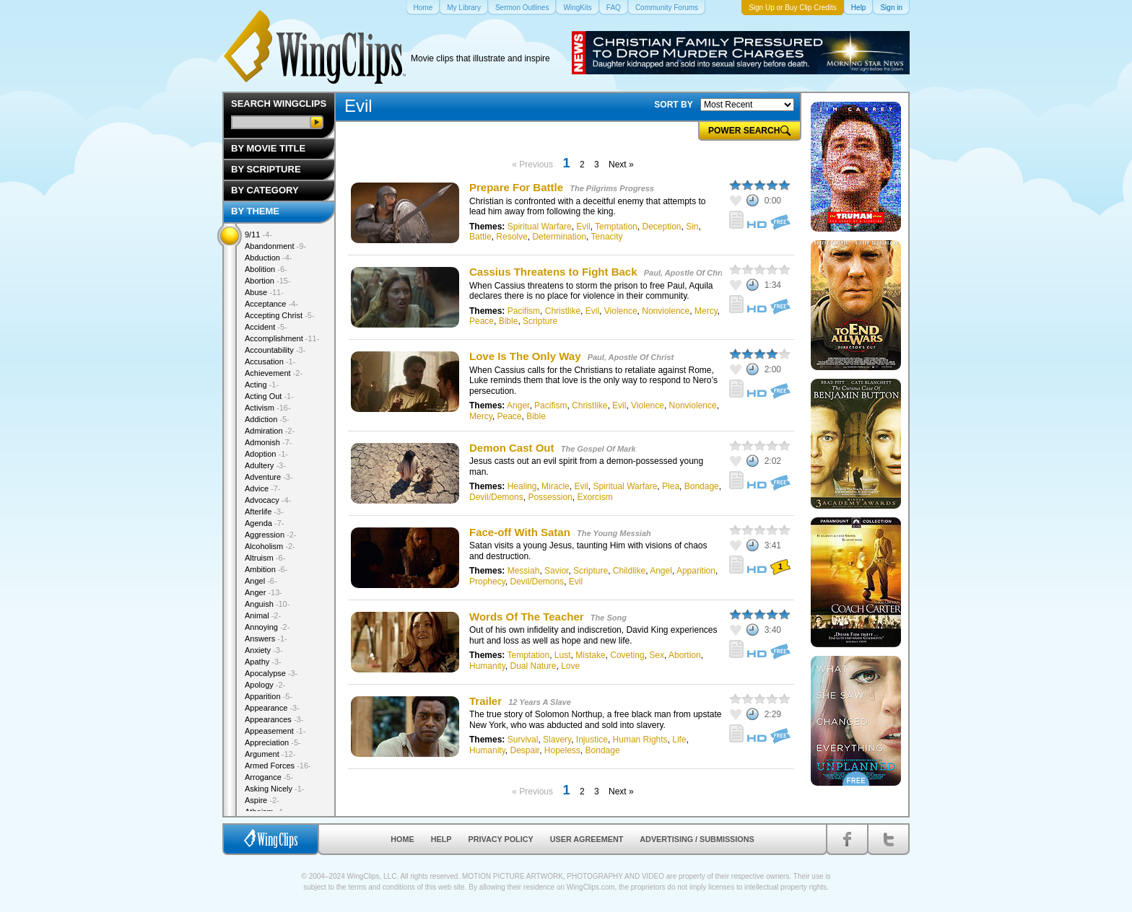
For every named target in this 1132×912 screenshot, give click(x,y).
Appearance (272, 707)
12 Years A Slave (539, 702)
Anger (518, 405)
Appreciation (273, 742)
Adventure (269, 477)
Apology (265, 684)
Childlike (629, 571)
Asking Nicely (275, 788)
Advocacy (268, 500)
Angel (661, 571)
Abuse (264, 292)
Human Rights (640, 740)
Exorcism (594, 497)
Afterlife (264, 511)
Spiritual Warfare (540, 227)
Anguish (267, 604)
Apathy (263, 661)
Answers (266, 638)
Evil (583, 227)
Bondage (701, 486)
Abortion (685, 655)
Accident (266, 327)
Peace (481, 321)
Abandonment (275, 246)
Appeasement (275, 731)
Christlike (562, 311)
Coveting (627, 655)
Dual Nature (533, 666)
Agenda (264, 523)
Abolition (266, 269)
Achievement (273, 373)
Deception (661, 227)
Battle (480, 237)
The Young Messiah (614, 533)
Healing (522, 486)
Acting (262, 384)
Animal (263, 615)
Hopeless (562, 750)
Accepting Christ (280, 315)
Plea (670, 486)
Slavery (557, 740)
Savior (556, 571)
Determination (559, 237)
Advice (263, 488)
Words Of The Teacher (528, 616)
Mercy (706, 311)
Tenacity (607, 237)
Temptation (616, 227)
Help (441, 839)
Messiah (524, 571)
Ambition (266, 569)
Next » (621, 164)
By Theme (255, 211)
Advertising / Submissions (697, 839)
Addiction (267, 419)
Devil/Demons (496, 497)
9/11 (258, 234)
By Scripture (266, 169)
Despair (524, 750)
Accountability (275, 350)
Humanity (487, 666)
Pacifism (524, 311)
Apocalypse (271, 673)
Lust (562, 655)
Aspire (262, 800)
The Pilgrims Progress (612, 188)
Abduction (268, 257)
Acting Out (269, 396)
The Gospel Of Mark (598, 448)
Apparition (695, 571)
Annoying (267, 627)
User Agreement (587, 839)
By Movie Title (268, 148)
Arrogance (269, 777)
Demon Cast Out (511, 448)
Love (570, 666)
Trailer (485, 701)
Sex (656, 655)
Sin (692, 227)
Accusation (270, 361)
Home (402, 839)
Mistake (590, 655)
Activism (268, 407)
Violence (620, 311)
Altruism (265, 557)
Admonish (268, 442)
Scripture (540, 321)
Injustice (592, 740)
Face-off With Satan (519, 532)
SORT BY (673, 105)
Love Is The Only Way (524, 356)
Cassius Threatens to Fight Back (553, 272)
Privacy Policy (501, 839)
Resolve (511, 237)
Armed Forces (278, 765)
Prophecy (487, 581)
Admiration (270, 430)
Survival (523, 740)
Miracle (555, 486)
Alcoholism (270, 546)
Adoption (266, 454)
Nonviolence (665, 311)
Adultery (265, 465)
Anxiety (264, 650)
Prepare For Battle (516, 187)
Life (679, 740)
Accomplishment (282, 338)
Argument (270, 754)
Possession (550, 497)
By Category (265, 190)
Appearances (274, 719)
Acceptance (271, 303)
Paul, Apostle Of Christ (687, 272)
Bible (508, 321)
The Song (609, 617)
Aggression (271, 534)
